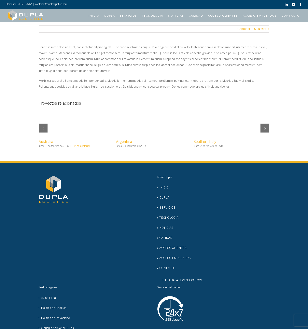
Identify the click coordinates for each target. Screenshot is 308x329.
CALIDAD (165, 238)
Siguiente (260, 29)
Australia (46, 142)
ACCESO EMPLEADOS (175, 258)
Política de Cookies (53, 308)
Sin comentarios (82, 146)
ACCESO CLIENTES (173, 248)
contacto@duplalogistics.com (51, 4)
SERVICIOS (167, 207)
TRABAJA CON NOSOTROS (183, 280)
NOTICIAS (166, 228)
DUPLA (164, 197)
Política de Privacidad (55, 318)
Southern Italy (204, 142)
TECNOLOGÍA (168, 218)
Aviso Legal (48, 298)
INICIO (164, 187)
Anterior (244, 29)
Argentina (124, 142)
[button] (43, 128)
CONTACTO (167, 268)
